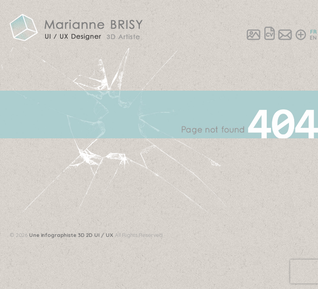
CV (269, 34)
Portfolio (253, 34)
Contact (285, 34)
